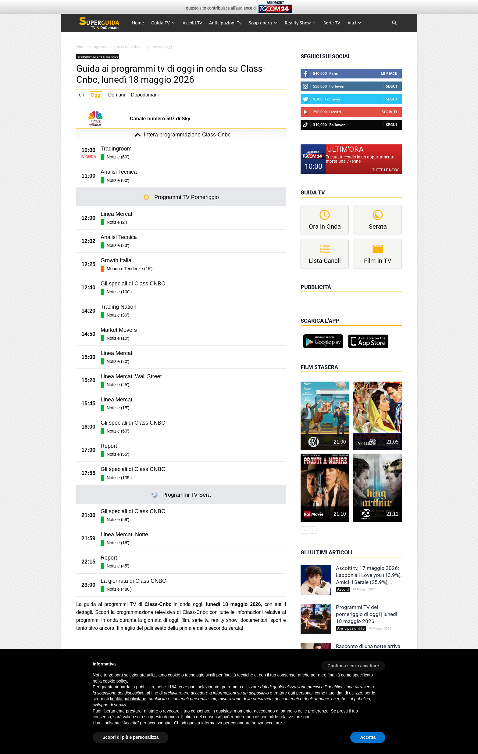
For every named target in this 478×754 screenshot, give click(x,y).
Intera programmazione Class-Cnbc (181, 135)
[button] (353, 664)
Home (81, 46)
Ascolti (343, 589)
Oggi (96, 95)
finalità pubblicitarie (128, 698)
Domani (116, 94)
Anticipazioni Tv (351, 628)
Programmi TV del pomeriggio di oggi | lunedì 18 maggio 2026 (366, 614)
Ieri (80, 94)
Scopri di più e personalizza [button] (130, 737)
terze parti (187, 686)
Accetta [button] (368, 737)
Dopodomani (145, 94)
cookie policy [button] (115, 681)
